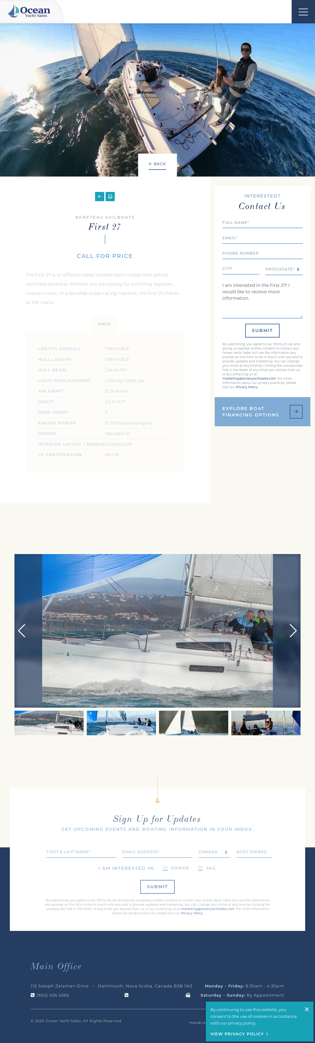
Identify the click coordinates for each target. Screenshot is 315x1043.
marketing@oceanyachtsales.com (249, 355)
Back (157, 164)
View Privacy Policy (237, 1033)
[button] (293, 604)
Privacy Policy (247, 363)
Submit (262, 306)
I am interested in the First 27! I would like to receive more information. (262, 275)
